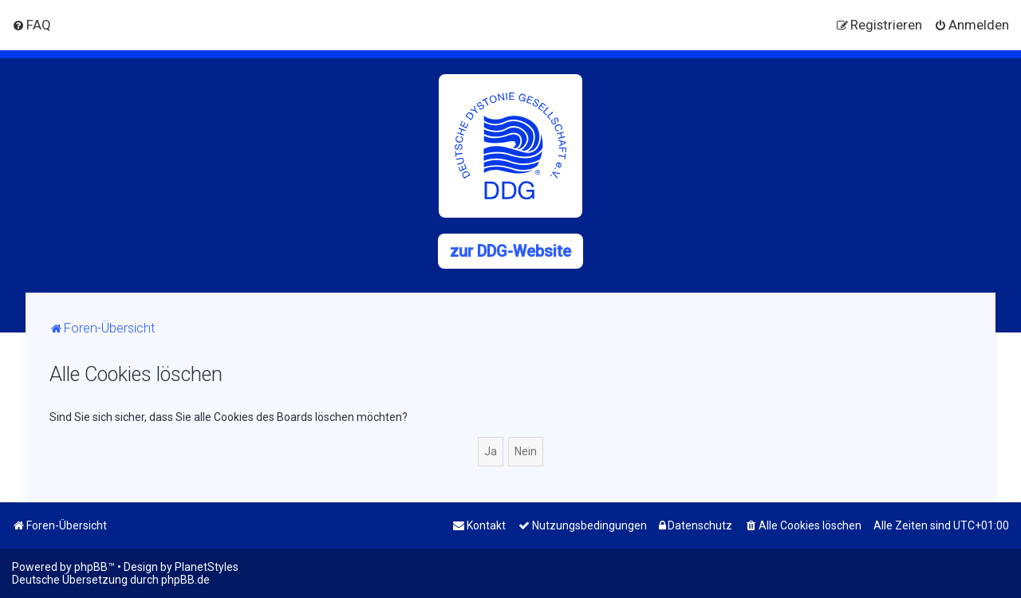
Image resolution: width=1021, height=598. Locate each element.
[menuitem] (31, 25)
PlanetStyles (206, 567)
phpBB (91, 567)
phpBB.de (185, 579)
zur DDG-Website (510, 251)
